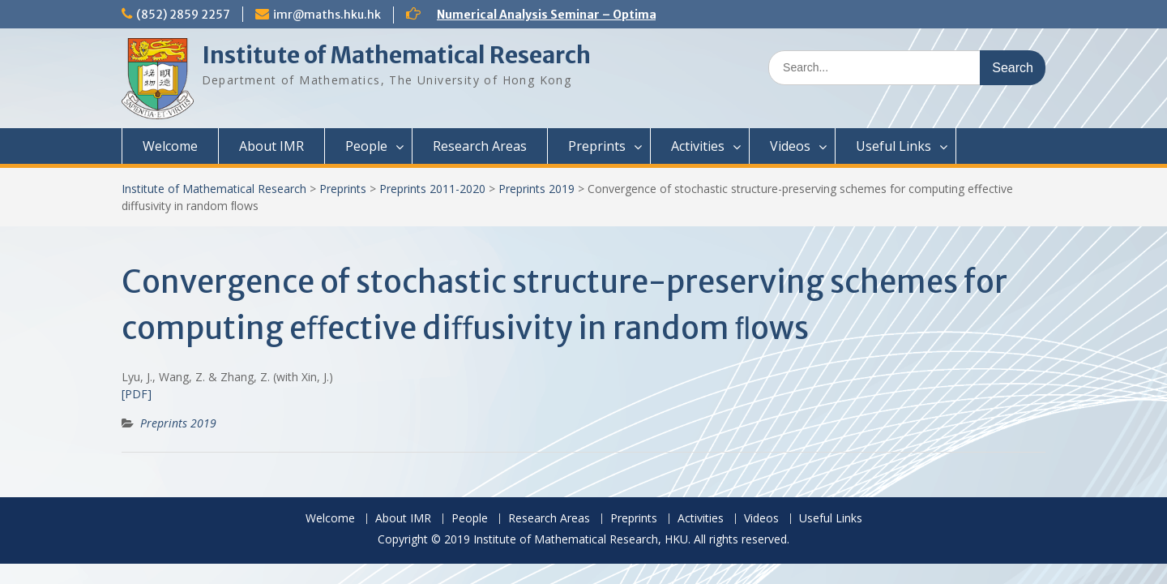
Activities (698, 146)
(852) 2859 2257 (183, 14)
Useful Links (893, 146)
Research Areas (480, 146)
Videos (790, 146)
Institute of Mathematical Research (396, 55)
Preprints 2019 (536, 188)
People (366, 146)
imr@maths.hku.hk (327, 14)
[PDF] (137, 394)
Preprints (597, 146)
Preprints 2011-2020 (432, 188)
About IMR (271, 146)
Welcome (170, 146)
